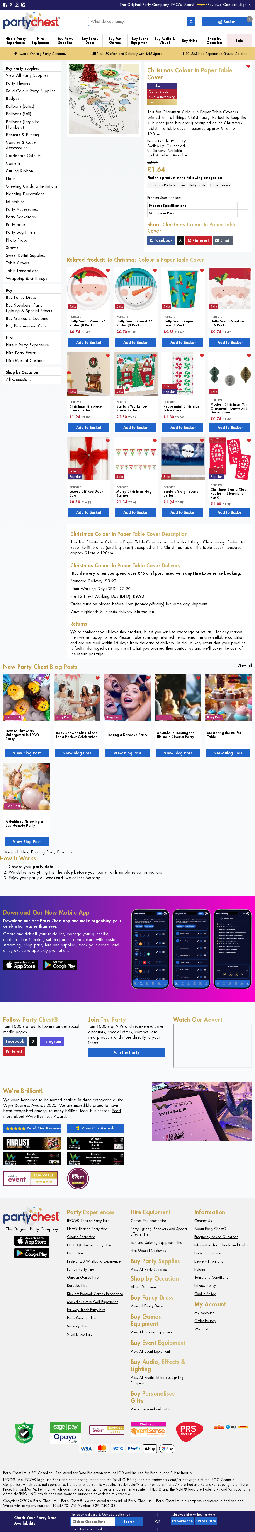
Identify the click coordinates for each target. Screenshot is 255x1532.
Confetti (13, 163)
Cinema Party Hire (81, 1237)
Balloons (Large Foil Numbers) (23, 124)
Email (223, 240)
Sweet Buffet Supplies (25, 255)
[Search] (191, 21)
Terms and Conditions (211, 1277)
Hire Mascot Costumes (26, 360)
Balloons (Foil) (18, 113)
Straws (12, 247)
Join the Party (126, 1052)
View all (244, 665)
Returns (200, 1269)
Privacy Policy (205, 1285)
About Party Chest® (210, 1229)
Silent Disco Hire (79, 1334)
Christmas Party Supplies (166, 185)
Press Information (207, 1253)
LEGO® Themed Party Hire (88, 1220)
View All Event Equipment (150, 1351)
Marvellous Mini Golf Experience (93, 1302)
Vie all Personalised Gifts (150, 1409)
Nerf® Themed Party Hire (87, 1229)
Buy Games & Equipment (29, 318)
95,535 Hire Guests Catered (215, 53)
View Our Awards (95, 1128)
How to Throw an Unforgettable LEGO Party (22, 735)
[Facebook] (5, 5)
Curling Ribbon (19, 170)
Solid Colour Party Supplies (31, 90)
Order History (205, 1321)
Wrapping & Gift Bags (27, 278)
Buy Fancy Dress (90, 40)
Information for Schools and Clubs (221, 1245)
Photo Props (17, 240)
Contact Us (203, 1220)
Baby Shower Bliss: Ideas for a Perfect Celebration (77, 735)
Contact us (77, 1529)
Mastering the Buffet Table (224, 735)
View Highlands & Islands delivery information (112, 611)
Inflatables (15, 201)
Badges (12, 98)
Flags (11, 178)
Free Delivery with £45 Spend (127, 53)
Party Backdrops (21, 216)
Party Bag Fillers (21, 232)
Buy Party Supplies (65, 40)
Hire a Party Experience (15, 40)
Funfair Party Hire (80, 1269)
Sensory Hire (77, 1326)
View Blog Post (27, 753)
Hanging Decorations (25, 193)
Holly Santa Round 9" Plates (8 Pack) (87, 323)
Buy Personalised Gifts (26, 326)
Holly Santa (197, 185)
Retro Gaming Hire (81, 1318)
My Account (204, 1313)
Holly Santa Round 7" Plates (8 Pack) (134, 323)
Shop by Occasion (214, 40)
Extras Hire (206, 1520)
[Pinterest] (23, 5)
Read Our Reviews (33, 1128)
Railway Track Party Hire (86, 1310)
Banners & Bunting (22, 134)
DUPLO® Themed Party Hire (89, 1245)
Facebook (161, 240)
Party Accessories (22, 209)
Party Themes (18, 83)
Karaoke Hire (77, 1285)
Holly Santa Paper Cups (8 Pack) (178, 323)
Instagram (51, 1041)
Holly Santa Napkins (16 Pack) (228, 323)
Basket (235, 20)
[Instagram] (17, 5)
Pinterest (198, 240)
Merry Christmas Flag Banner (133, 493)
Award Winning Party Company (40, 53)
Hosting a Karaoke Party (127, 735)
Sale (239, 40)
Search (128, 1521)
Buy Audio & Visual (165, 40)
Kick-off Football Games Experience (95, 1294)
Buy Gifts (189, 40)
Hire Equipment (40, 40)
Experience (182, 1520)
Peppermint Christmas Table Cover (181, 408)
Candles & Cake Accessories (21, 145)
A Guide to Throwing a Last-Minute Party (24, 823)
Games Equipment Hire (148, 1220)
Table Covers (17, 263)
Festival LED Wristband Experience (94, 1261)
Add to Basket (88, 342)
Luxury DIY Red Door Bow (86, 493)
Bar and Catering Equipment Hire (156, 1242)
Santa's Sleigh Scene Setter (180, 493)
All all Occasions (144, 1287)
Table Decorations (22, 270)
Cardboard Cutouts (23, 155)
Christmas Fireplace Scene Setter (86, 408)
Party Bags (16, 224)
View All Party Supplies (27, 75)
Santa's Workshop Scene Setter (131, 408)
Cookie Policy (205, 1294)
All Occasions (18, 379)
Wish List (201, 1329)
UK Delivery (156, 151)
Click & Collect (159, 155)
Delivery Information (209, 1261)
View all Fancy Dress (147, 1306)
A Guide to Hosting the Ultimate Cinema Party (176, 735)
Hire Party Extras (21, 352)
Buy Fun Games (115, 40)
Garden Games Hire (83, 1277)
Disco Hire (75, 1253)
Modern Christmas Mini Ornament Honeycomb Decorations (230, 408)
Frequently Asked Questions (216, 1237)
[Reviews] (209, 4)
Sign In (245, 4)
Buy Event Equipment (140, 40)
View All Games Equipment (152, 1332)
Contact (230, 4)
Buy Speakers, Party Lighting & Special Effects (29, 308)
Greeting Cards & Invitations (32, 186)
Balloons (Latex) (20, 106)
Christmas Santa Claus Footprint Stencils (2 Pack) (229, 493)
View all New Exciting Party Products (39, 852)
